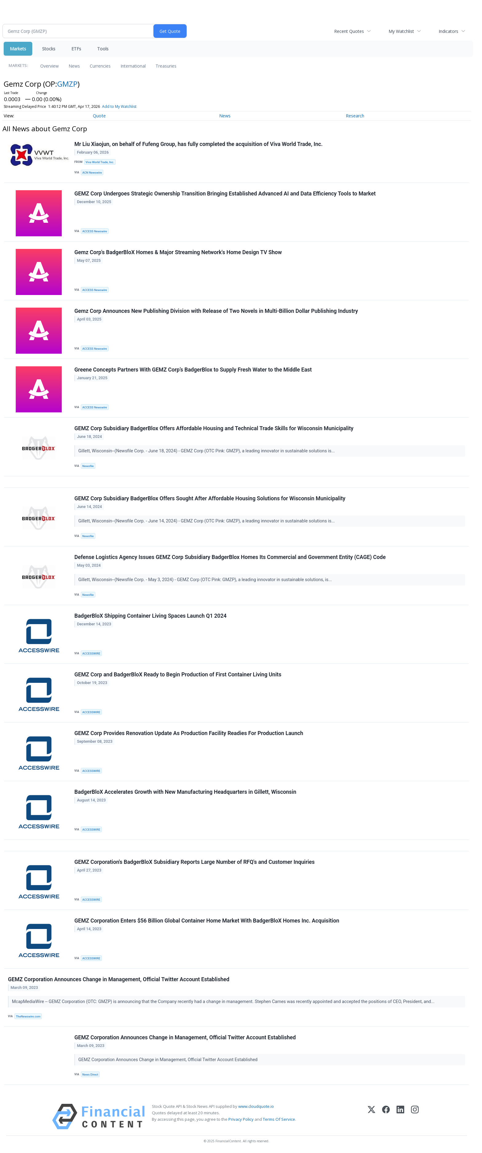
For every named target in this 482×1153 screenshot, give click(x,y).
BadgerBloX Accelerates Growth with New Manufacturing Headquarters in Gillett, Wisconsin (185, 792)
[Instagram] (415, 1116)
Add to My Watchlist (119, 106)
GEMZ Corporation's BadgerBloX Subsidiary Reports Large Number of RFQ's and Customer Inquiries (194, 862)
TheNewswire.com (28, 1016)
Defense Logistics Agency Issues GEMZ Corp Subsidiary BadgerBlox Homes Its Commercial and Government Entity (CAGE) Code (230, 557)
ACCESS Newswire (94, 231)
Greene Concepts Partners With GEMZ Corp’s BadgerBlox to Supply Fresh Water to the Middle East (193, 370)
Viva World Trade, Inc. (99, 162)
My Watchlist (401, 31)
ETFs (76, 49)
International (133, 66)
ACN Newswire (92, 172)
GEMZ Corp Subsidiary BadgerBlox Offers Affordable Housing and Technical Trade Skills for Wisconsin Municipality (214, 428)
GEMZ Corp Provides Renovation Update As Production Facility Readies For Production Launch (188, 733)
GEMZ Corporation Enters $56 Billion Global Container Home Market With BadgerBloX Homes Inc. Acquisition (206, 921)
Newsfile (88, 466)
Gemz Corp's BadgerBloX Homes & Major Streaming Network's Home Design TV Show (178, 252)
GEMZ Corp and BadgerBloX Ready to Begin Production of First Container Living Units (177, 674)
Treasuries (166, 66)
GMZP (67, 84)
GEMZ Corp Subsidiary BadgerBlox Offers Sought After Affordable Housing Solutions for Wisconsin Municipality (210, 498)
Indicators (448, 31)
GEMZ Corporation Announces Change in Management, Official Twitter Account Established (118, 979)
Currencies (100, 66)
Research (355, 116)
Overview (49, 66)
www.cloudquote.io (256, 1106)
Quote (99, 116)
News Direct (90, 1074)
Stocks (48, 49)
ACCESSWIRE (91, 653)
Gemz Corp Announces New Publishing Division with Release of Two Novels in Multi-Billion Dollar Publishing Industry (216, 311)
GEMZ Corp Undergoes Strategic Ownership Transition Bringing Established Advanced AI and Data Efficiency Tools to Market (225, 194)
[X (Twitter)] (371, 1116)
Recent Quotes (349, 31)
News (74, 66)
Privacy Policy (241, 1119)
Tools (103, 49)
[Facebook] (386, 1116)
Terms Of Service (279, 1119)
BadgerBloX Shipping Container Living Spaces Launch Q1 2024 (150, 616)
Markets (18, 49)
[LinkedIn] (400, 1116)
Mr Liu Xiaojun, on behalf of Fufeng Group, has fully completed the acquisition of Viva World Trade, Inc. (198, 144)
